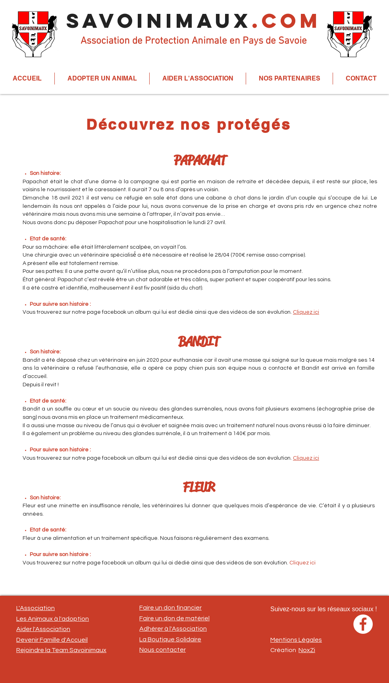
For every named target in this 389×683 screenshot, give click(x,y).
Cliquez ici (306, 312)
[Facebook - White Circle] (363, 624)
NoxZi (306, 650)
